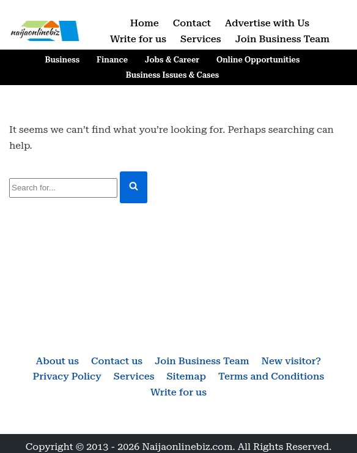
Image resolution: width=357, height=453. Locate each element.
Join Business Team (282, 39)
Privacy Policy (67, 376)
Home (144, 23)
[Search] (63, 188)
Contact (192, 23)
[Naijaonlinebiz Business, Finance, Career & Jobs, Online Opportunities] (46, 31)
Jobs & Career (172, 59)
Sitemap (185, 376)
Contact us (116, 361)
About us (57, 361)
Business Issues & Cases (172, 75)
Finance (112, 59)
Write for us (138, 39)
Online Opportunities (258, 59)
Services (200, 39)
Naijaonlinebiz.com (187, 446)
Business (62, 59)
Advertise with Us (267, 23)
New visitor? (292, 361)
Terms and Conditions (271, 376)
